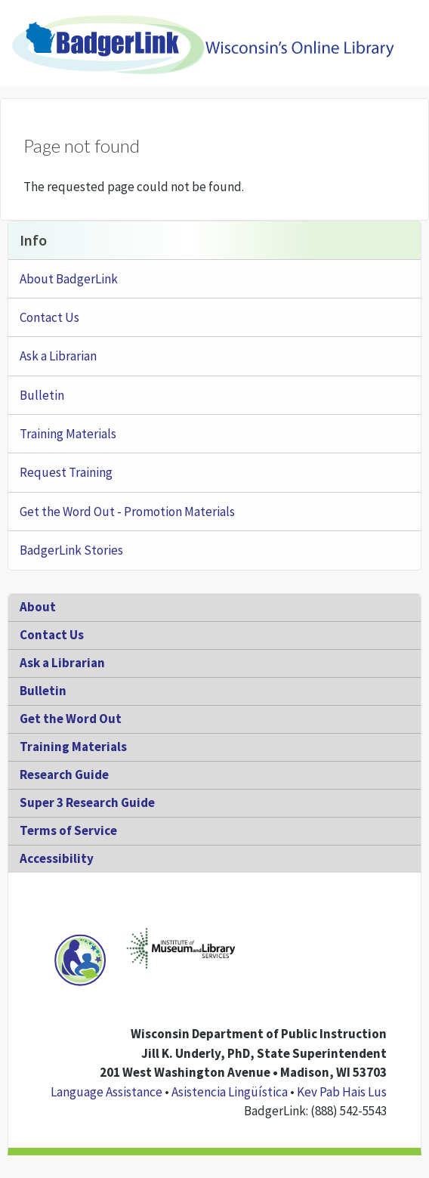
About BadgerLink (69, 279)
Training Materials (68, 433)
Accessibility (57, 858)
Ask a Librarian (58, 356)
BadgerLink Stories (71, 550)
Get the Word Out (71, 718)
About (38, 606)
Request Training (66, 472)
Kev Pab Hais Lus (342, 1092)
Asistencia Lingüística (229, 1092)
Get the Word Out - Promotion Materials (127, 511)
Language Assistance (106, 1092)
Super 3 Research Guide (87, 802)
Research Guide (64, 774)
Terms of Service (68, 830)
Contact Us (49, 317)
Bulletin (42, 395)
